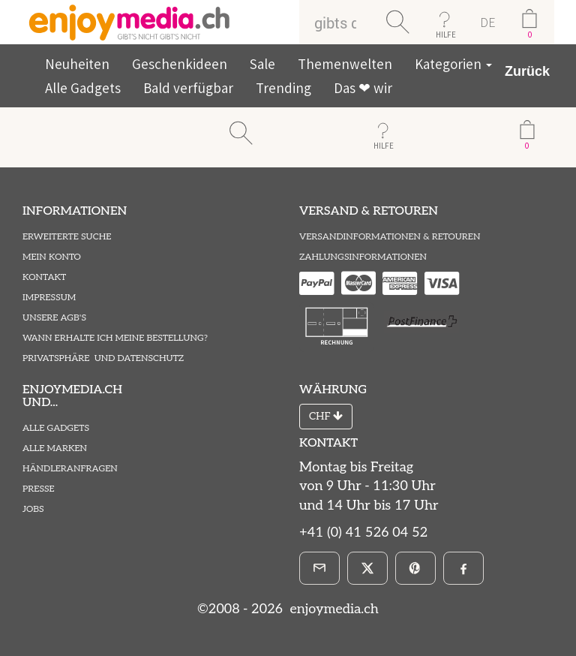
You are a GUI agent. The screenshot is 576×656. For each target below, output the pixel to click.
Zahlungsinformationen (363, 257)
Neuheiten (77, 64)
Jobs (33, 509)
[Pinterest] (415, 568)
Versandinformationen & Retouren (389, 236)
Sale (262, 64)
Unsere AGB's (54, 317)
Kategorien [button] (453, 64)
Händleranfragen (70, 468)
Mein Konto (51, 257)
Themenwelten (345, 64)
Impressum (49, 297)
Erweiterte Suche (66, 236)
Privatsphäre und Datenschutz (103, 358)
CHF (326, 416)
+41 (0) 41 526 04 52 (363, 532)
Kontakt (44, 277)
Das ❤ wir (363, 88)
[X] (367, 568)
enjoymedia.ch (332, 609)
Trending (283, 88)
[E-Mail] (319, 568)
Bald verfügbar (188, 88)
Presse (38, 489)
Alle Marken (54, 448)
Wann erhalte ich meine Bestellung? (115, 338)
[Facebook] (463, 568)
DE (488, 22)
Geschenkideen (179, 64)
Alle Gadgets (83, 88)
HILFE (446, 34)
